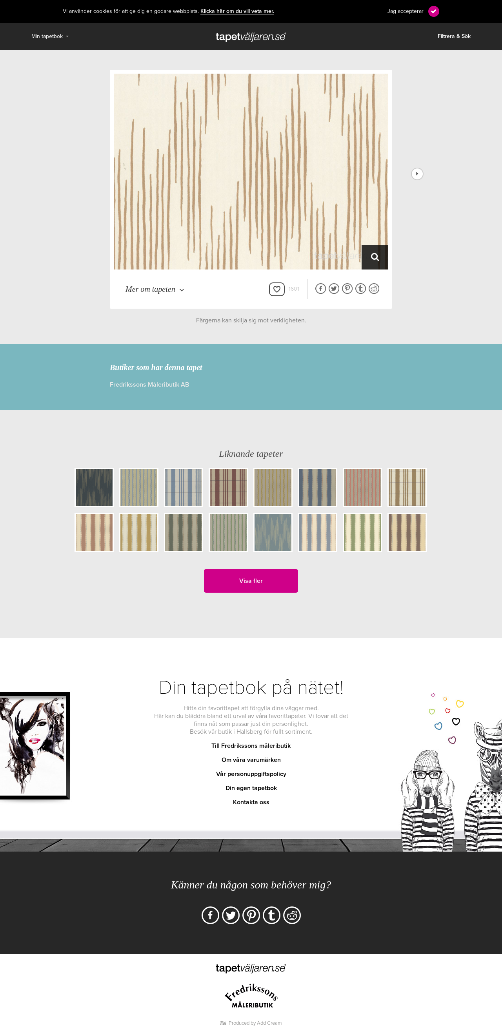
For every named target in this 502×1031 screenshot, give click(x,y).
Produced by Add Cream (255, 1023)
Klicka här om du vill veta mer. (237, 11)
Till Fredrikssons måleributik (251, 746)
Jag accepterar (405, 11)
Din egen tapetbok (251, 788)
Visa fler (251, 581)
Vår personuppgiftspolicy (251, 774)
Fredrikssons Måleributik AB (149, 385)
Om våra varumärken (251, 760)
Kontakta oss (251, 802)
